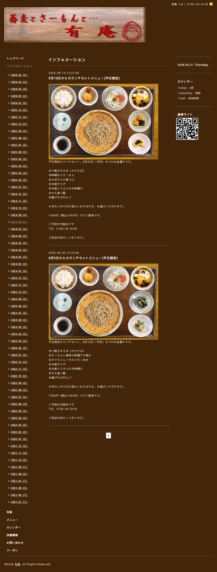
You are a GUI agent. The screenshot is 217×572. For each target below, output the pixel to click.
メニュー (12, 519)
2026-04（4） (19, 82)
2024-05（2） (19, 243)
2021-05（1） (19, 495)
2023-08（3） (19, 306)
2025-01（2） (19, 187)
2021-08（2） (19, 474)
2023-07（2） (19, 313)
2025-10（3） (19, 124)
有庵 (17, 564)
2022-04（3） (19, 418)
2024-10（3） (19, 208)
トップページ (15, 58)
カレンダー (14, 527)
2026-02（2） (19, 96)
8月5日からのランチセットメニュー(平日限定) (83, 258)
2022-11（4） (19, 369)
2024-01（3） (19, 271)
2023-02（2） (19, 348)
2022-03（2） (19, 425)
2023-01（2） (19, 355)
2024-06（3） (19, 236)
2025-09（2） (19, 131)
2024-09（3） (19, 215)
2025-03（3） (19, 173)
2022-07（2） (19, 397)
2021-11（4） (19, 453)
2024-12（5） (19, 194)
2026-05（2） (19, 75)
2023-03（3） (19, 341)
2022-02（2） (19, 432)
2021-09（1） (19, 467)
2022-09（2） (19, 383)
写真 (9, 512)
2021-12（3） (19, 446)
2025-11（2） (19, 117)
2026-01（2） (19, 103)
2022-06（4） (19, 404)
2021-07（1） (19, 481)
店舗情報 (12, 535)
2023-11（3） (19, 285)
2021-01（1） (19, 502)
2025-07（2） (19, 145)
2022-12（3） (19, 362)
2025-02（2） (19, 180)
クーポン (12, 550)
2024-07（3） (19, 229)
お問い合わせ (15, 542)
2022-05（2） (19, 411)
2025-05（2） (19, 159)
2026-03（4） (19, 89)
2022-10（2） (19, 376)
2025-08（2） (19, 138)
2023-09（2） (19, 299)
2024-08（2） (19, 222)
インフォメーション (19, 66)
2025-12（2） (19, 110)
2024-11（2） (19, 201)
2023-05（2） (19, 327)
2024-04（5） (19, 250)
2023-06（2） (19, 320)
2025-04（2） (19, 166)
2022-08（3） (19, 390)
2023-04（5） (19, 334)
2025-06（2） (19, 152)
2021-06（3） (19, 488)
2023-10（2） (19, 292)
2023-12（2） (19, 278)
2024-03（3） (19, 257)
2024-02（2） (19, 264)
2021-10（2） (19, 460)
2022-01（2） (19, 439)
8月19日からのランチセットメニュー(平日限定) (84, 78)
